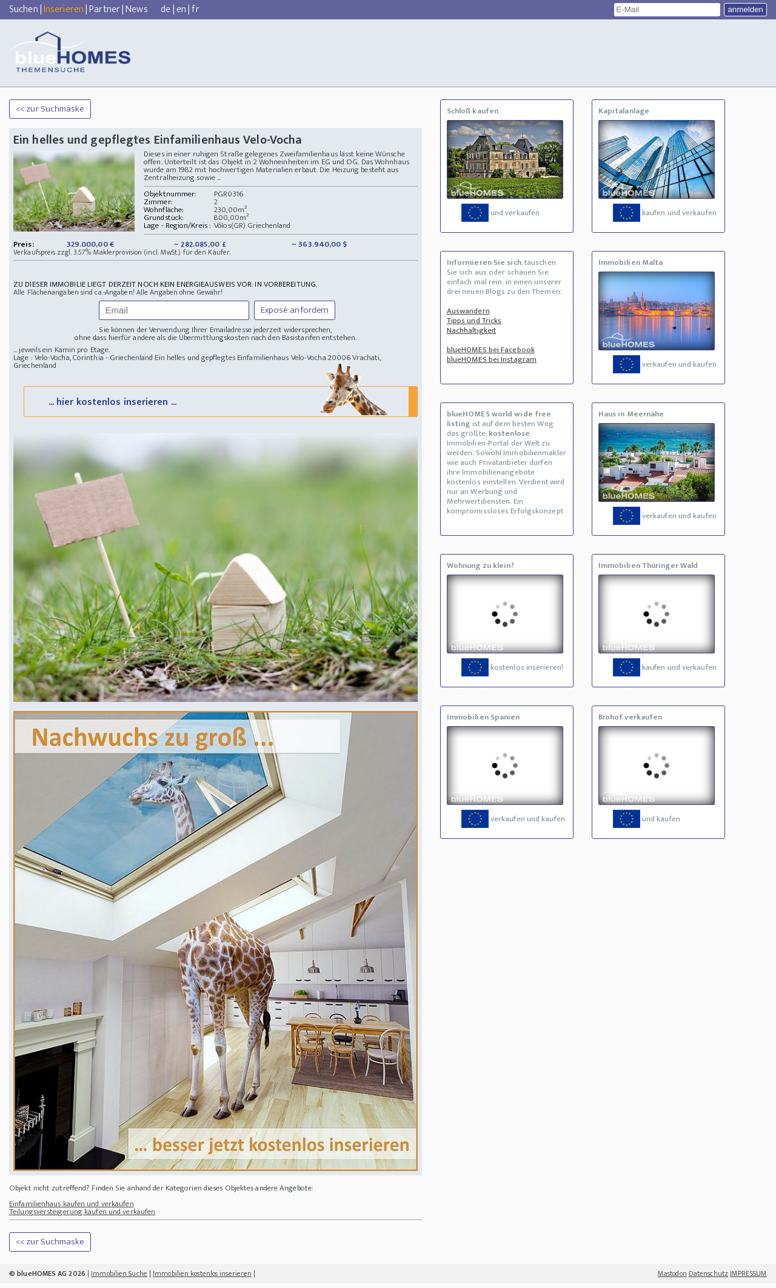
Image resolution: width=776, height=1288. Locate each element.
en (181, 9)
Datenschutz (708, 1278)
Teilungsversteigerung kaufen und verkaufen (82, 1216)
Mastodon (672, 1278)
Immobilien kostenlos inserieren (202, 1278)
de (165, 9)
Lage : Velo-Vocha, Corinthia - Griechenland (83, 357)
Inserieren (64, 9)
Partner (104, 9)
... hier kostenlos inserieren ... (219, 406)
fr (195, 9)
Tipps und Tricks (474, 320)
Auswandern (468, 311)
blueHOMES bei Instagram (492, 359)
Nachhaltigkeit (471, 330)
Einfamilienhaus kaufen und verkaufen (71, 1208)
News (136, 9)
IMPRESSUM (748, 1278)
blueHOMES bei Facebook (491, 349)
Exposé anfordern (295, 310)
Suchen (23, 9)
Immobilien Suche (119, 1278)
